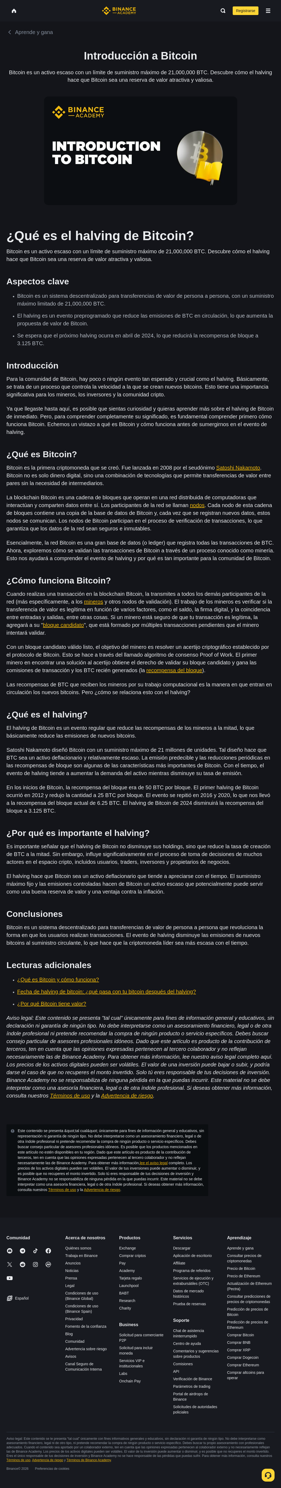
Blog (69, 1334)
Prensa (71, 1278)
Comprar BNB (238, 1342)
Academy (127, 1270)
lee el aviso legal (154, 1163)
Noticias (72, 1270)
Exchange (127, 1248)
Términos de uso (62, 1190)
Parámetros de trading (191, 1386)
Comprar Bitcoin (240, 1335)
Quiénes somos (78, 1248)
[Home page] (119, 10)
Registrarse (245, 11)
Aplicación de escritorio (192, 1255)
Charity (125, 1308)
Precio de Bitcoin (241, 1268)
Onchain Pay (130, 1381)
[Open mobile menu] (268, 11)
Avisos (70, 1356)
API (176, 1371)
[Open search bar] (221, 11)
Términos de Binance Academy (89, 1460)
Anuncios (73, 1263)
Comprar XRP (238, 1350)
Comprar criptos (132, 1255)
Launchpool (128, 1286)
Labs (123, 1373)
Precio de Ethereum (243, 1276)
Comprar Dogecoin (243, 1357)
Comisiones (183, 1364)
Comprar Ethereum (243, 1365)
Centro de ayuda (187, 1343)
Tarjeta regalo (130, 1278)
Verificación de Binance (192, 1379)
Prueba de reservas (189, 1304)
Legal (69, 1286)
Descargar (182, 1248)
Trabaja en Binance (81, 1255)
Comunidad (75, 1341)
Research (127, 1301)
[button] (268, 11)
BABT (124, 1293)
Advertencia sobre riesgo (86, 1349)
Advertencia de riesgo (102, 1190)
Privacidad (74, 1319)
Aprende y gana (240, 1248)
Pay (122, 1263)
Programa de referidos (191, 1270)
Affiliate (179, 1263)
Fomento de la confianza (85, 1326)
